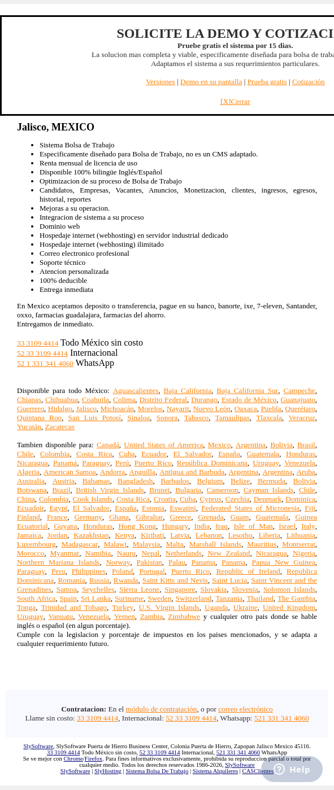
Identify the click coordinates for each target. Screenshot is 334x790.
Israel (287, 526)
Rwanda (126, 580)
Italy (308, 526)
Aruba (305, 472)
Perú (122, 463)
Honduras (300, 453)
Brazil (61, 490)
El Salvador (192, 453)
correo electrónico (245, 709)
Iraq (221, 526)
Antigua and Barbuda (191, 472)
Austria (64, 481)
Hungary (175, 526)
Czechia (237, 499)
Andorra (112, 472)
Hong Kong (137, 526)
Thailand (259, 598)
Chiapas (29, 399)
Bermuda (271, 481)
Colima (124, 399)
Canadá (108, 444)
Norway (118, 562)
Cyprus (210, 499)
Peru (58, 571)
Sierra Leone (139, 589)
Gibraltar (149, 517)
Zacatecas (60, 426)
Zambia (151, 616)
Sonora (167, 417)
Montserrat (298, 544)
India (202, 526)
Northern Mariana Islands (58, 562)
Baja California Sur (247, 390)
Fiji (310, 508)
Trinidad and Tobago (73, 607)
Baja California (188, 390)
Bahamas (96, 481)
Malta (175, 544)
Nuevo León (212, 408)
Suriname (129, 598)
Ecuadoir (30, 508)
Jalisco (86, 408)
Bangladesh (135, 481)
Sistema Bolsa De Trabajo (156, 771)
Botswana (32, 490)
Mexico (219, 444)
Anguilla (142, 472)
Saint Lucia (229, 580)
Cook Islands (92, 499)
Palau (176, 562)
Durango (204, 399)
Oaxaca (246, 408)
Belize (240, 481)
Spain (68, 598)
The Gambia (296, 598)
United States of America (163, 444)
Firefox (93, 759)
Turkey (122, 607)
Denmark (268, 499)
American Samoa (70, 472)
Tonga (26, 607)
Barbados (175, 481)
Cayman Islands (269, 490)
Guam (240, 517)
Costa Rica (94, 453)
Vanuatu (61, 616)
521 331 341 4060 (281, 718)
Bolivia (281, 444)
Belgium (210, 481)
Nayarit (178, 408)
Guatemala (262, 453)
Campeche (299, 390)
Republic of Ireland (248, 571)
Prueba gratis (267, 81)
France (57, 517)
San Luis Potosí (94, 417)
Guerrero (30, 408)
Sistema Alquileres (215, 771)
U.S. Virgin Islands (169, 607)
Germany (88, 517)
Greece (181, 517)
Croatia (165, 499)
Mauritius (261, 544)
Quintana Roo (39, 417)
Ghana (119, 517)
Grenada (210, 517)
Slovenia (245, 589)
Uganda (216, 607)
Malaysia (146, 544)
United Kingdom (289, 607)
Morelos (150, 408)
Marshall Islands (215, 544)
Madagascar (80, 544)
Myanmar (64, 553)
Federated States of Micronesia (250, 508)
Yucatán (29, 426)
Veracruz (301, 417)
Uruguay (266, 463)
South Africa (36, 598)
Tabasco (196, 417)
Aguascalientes (136, 390)
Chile (25, 453)
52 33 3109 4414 (42, 353)
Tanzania (228, 598)
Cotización (308, 81)
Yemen (124, 616)
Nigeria (304, 553)
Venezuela (299, 463)
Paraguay (96, 463)
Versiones (160, 81)
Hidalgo (60, 408)
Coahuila (95, 399)
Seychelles (98, 589)
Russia (99, 580)
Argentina (251, 444)
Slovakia (213, 589)
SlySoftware (38, 746)
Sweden (159, 598)
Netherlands (184, 553)
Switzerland (194, 598)
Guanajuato (297, 399)
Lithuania (301, 535)
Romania (71, 580)
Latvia (179, 535)
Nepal (150, 553)
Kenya (125, 535)
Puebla (271, 408)
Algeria (28, 472)
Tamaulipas (232, 417)
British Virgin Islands (110, 490)
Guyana (65, 526)
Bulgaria (188, 490)
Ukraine (245, 607)
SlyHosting (108, 771)
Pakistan (149, 562)
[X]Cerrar (235, 101)
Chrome (73, 759)
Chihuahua (61, 399)
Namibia (98, 553)
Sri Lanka (96, 598)
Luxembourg (36, 544)
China (26, 499)
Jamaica (29, 535)
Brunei (159, 490)
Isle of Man (252, 526)
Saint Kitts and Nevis (175, 580)
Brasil (306, 444)
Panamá (65, 463)
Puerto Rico (153, 463)
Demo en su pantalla (211, 81)
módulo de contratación (161, 709)
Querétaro (300, 408)
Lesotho (240, 535)
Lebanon (209, 535)
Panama (203, 562)
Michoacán (117, 408)
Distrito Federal (163, 399)
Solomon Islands (289, 589)
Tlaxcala (269, 417)
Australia (31, 481)
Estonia (153, 508)
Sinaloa (138, 417)
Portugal (151, 571)
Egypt (58, 508)
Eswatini (183, 508)
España (229, 453)
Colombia (55, 453)
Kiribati (152, 535)
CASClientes (258, 771)
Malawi (115, 544)
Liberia (269, 535)
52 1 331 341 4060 (45, 363)
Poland (122, 571)
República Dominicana (212, 463)
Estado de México (249, 399)
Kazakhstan (91, 535)
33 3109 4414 (37, 343)
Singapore (179, 589)
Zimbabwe (184, 616)
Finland (28, 517)
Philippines (89, 571)
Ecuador (153, 453)
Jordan (57, 535)
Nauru (126, 553)
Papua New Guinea (283, 562)
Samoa (67, 589)
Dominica (300, 499)
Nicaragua (32, 463)
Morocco (30, 553)
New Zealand (228, 553)
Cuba (127, 453)
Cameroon (222, 490)
